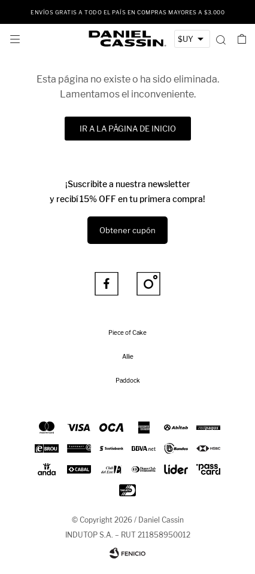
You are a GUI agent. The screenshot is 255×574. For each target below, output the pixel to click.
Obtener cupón (127, 230)
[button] (220, 39)
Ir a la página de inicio (128, 128)
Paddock (128, 380)
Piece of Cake (127, 332)
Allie (127, 356)
